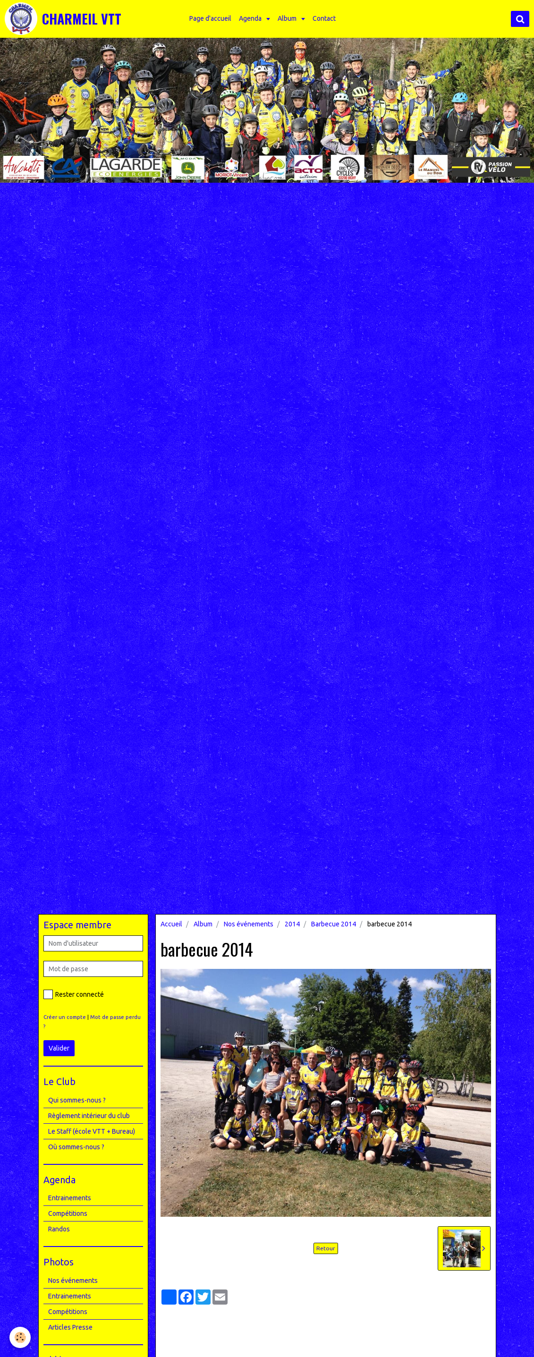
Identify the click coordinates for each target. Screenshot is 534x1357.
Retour (325, 1248)
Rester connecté (73, 994)
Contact (324, 18)
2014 (292, 924)
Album (288, 18)
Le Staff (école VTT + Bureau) (91, 1131)
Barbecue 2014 (333, 924)
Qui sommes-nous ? (77, 1100)
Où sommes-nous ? (76, 1147)
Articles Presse (70, 1327)
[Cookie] (20, 1337)
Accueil (171, 924)
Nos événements (248, 924)
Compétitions (67, 1213)
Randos (59, 1229)
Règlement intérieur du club (89, 1116)
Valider (59, 1048)
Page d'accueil (210, 18)
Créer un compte (64, 1017)
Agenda (251, 18)
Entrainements (69, 1198)
